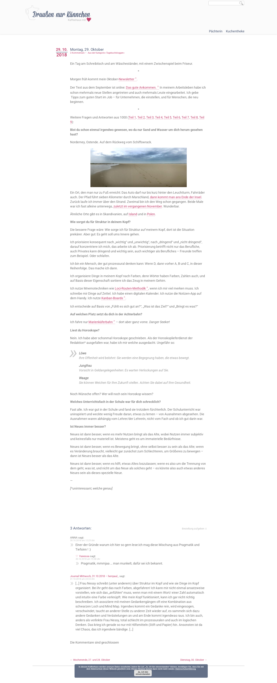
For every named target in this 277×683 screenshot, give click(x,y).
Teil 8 (194, 117)
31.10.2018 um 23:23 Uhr (82, 579)
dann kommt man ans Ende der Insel (175, 197)
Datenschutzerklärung (185, 669)
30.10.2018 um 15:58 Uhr (88, 559)
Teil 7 (185, 117)
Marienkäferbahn (101, 322)
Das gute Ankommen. (141, 87)
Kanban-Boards (112, 298)
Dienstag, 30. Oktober (193, 659)
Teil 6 (176, 117)
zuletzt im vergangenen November (137, 206)
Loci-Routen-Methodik (130, 288)
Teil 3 (150, 117)
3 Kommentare (77, 53)
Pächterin (215, 31)
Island (133, 214)
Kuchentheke (235, 31)
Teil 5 (167, 117)
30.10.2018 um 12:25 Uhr (82, 540)
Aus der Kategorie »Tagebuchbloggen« (106, 53)
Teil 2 (141, 117)
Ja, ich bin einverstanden (143, 673)
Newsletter (126, 79)
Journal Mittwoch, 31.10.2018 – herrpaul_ (94, 576)
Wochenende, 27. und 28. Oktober (90, 659)
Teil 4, (159, 117)
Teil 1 (132, 117)
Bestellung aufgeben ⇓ (194, 528)
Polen (151, 214)
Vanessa (84, 556)
